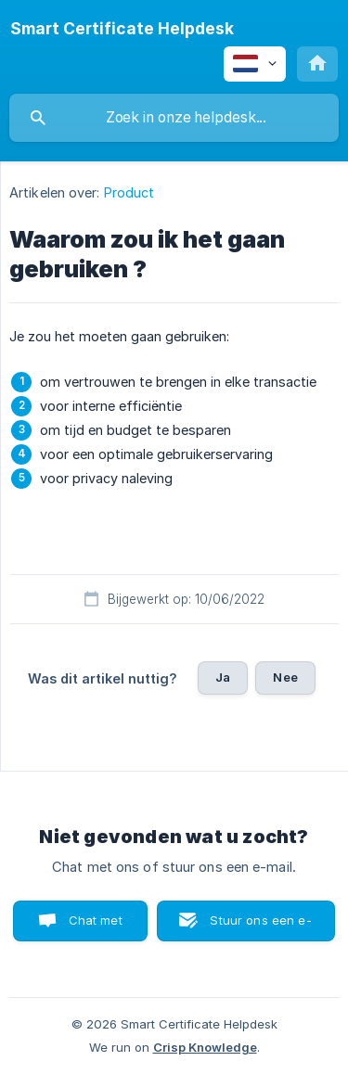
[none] (122, 28)
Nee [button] (285, 677)
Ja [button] (222, 677)
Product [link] (129, 192)
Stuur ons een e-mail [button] (260, 927)
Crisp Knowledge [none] (205, 1047)
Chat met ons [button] (95, 927)
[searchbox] (174, 118)
